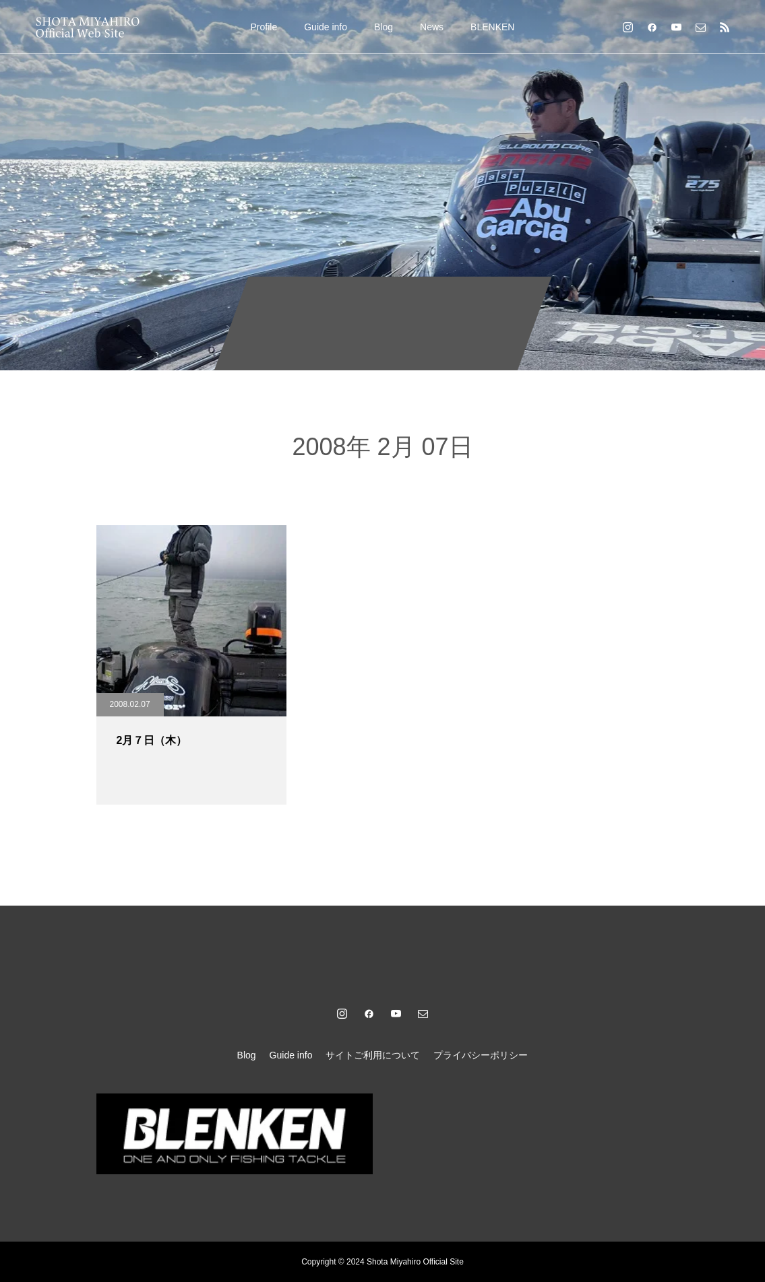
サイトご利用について (373, 1055)
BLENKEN (492, 27)
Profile (264, 27)
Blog (383, 27)
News (431, 27)
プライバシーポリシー (480, 1055)
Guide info (325, 27)
